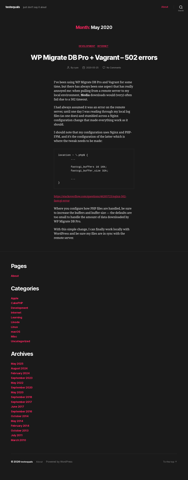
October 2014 (20, 426)
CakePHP (17, 313)
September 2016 (22, 422)
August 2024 (20, 379)
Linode (15, 332)
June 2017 (18, 417)
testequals (14, 7)
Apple (15, 308)
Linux (14, 337)
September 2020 (22, 398)
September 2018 (22, 407)
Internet (103, 46)
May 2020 (18, 403)
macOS (16, 342)
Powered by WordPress (60, 472)
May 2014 (18, 431)
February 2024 (21, 383)
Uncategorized (21, 351)
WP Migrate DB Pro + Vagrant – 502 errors (94, 62)
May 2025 (18, 374)
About (164, 6)
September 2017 (22, 412)
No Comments (114, 78)
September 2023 (22, 388)
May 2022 (18, 393)
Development (87, 46)
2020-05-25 (92, 78)
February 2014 (21, 436)
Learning (17, 328)
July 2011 (17, 445)
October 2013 (20, 441)
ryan (75, 78)
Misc (14, 347)
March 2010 (19, 450)
